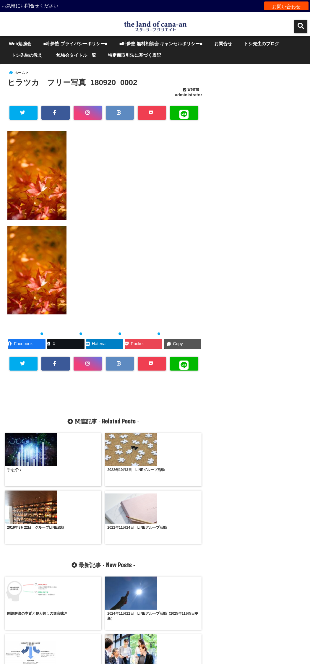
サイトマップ (155, 636)
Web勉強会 (20, 43)
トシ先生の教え (29, 55)
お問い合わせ (286, 5)
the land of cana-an (142, 656)
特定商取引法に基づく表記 (134, 55)
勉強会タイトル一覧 (76, 55)
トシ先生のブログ (261, 43)
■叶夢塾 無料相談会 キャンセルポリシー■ (160, 43)
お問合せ (223, 43)
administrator (188, 100)
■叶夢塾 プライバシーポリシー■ (75, 43)
